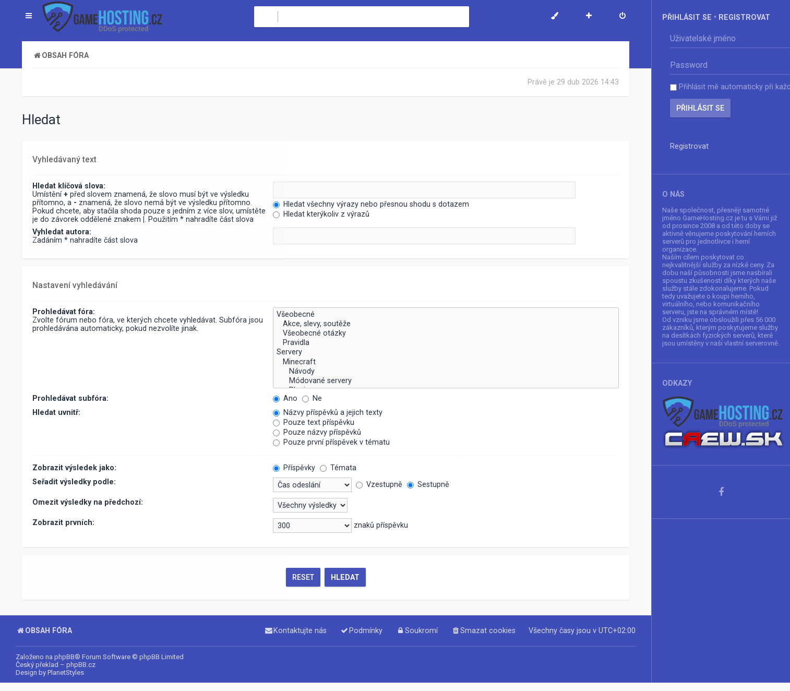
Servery (446, 351)
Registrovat (744, 17)
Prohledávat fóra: (63, 310)
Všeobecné (446, 313)
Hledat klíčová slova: (68, 186)
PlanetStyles (65, 672)
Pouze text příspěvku (313, 421)
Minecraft (446, 360)
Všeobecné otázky (446, 332)
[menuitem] (622, 16)
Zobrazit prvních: (63, 521)
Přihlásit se (687, 17)
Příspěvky (294, 466)
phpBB (64, 657)
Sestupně (428, 483)
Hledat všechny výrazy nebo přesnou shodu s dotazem (371, 204)
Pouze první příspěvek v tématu (331, 441)
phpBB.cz (80, 665)
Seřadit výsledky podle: (74, 480)
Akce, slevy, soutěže (446, 323)
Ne (312, 397)
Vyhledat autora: (61, 232)
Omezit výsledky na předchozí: (87, 501)
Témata (338, 466)
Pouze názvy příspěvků (317, 431)
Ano (285, 397)
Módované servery (446, 380)
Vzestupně (379, 483)
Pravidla (446, 342)
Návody (446, 370)
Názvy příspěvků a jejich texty (327, 411)
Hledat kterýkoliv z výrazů (321, 214)
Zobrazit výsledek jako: (74, 466)
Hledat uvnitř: (56, 411)
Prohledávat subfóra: (70, 397)
